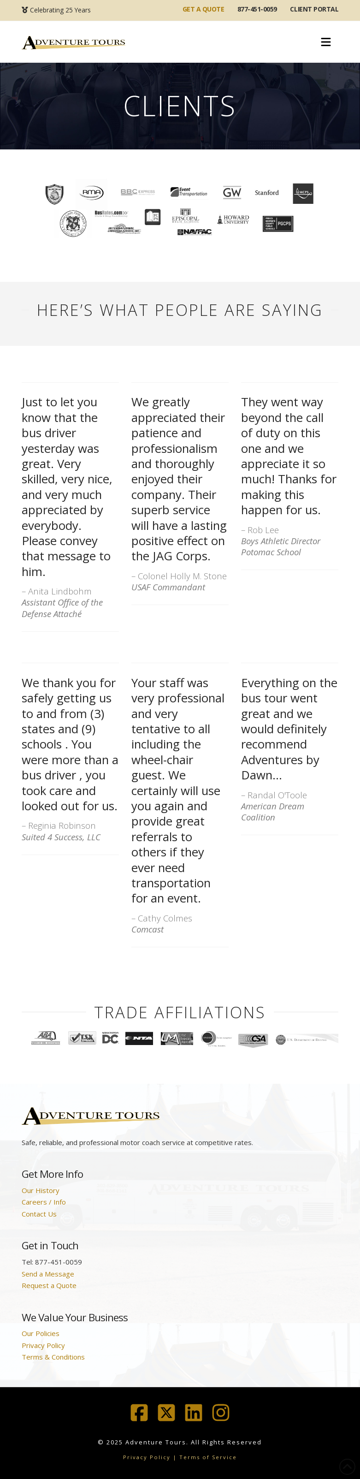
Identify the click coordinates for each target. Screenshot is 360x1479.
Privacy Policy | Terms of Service (180, 1457)
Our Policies (40, 1333)
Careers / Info (44, 1201)
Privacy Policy (43, 1345)
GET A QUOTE (203, 9)
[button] (325, 42)
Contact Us (39, 1213)
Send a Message (48, 1273)
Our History (40, 1190)
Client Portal (314, 9)
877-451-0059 (257, 9)
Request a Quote (49, 1285)
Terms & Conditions (53, 1356)
